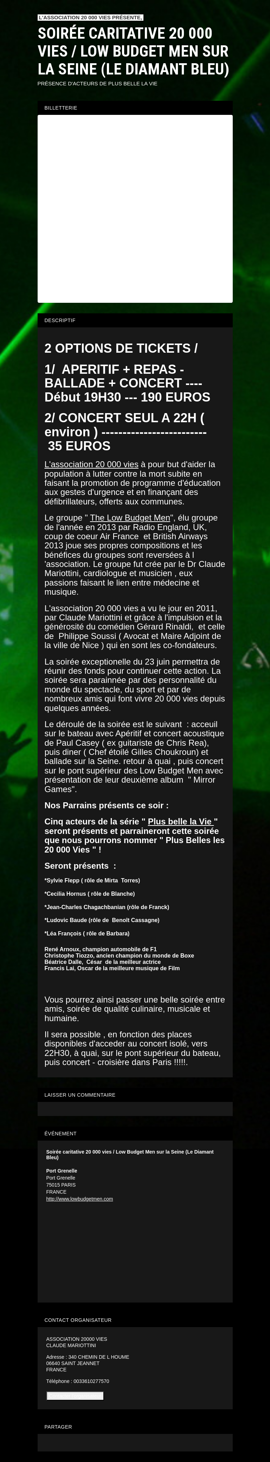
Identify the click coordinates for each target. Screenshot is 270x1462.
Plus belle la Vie (181, 821)
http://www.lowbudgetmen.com (79, 1199)
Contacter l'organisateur (75, 1396)
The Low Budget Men (130, 517)
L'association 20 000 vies (92, 464)
